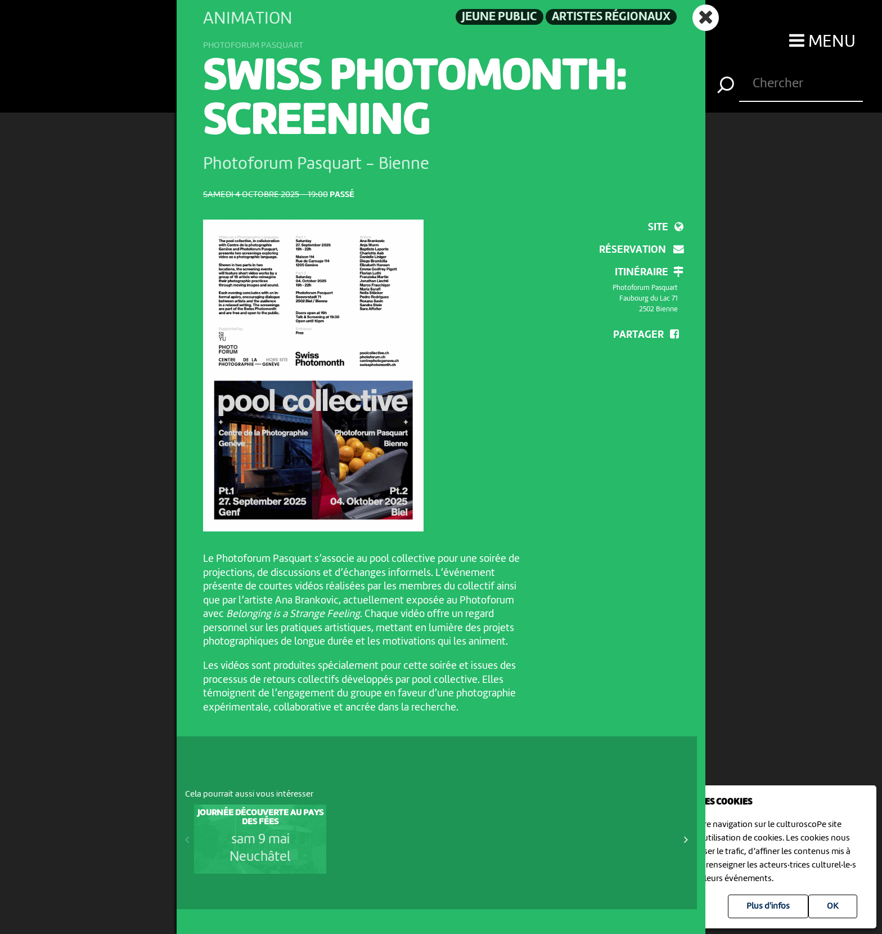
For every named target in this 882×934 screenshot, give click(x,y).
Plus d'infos (768, 906)
